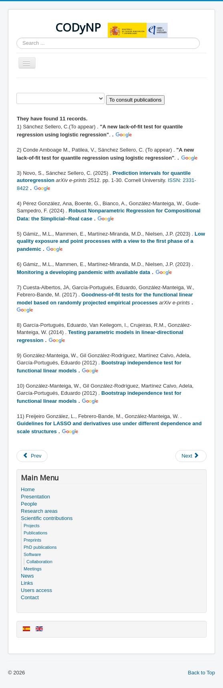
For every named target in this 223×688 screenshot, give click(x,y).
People (29, 504)
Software (32, 554)
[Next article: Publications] (191, 456)
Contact (30, 597)
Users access (36, 590)
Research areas (39, 511)
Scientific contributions (46, 518)
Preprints (32, 540)
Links (27, 583)
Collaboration (39, 561)
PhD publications (40, 547)
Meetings (33, 568)
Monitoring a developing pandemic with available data (83, 272)
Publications (35, 532)
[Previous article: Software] (32, 456)
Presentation (35, 497)
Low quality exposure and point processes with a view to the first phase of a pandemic (111, 241)
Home (28, 489)
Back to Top (201, 673)
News (27, 576)
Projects (32, 525)
